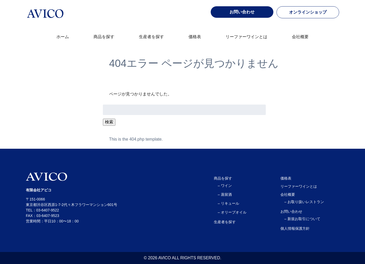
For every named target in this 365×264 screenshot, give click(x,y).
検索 (109, 122)
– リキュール (228, 203)
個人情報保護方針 (295, 228)
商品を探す (103, 37)
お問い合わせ (291, 211)
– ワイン (225, 185)
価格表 (195, 37)
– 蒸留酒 (225, 194)
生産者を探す (151, 37)
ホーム (62, 37)
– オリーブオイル (232, 212)
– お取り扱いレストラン (304, 202)
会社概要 (300, 37)
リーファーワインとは (246, 37)
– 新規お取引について (302, 219)
